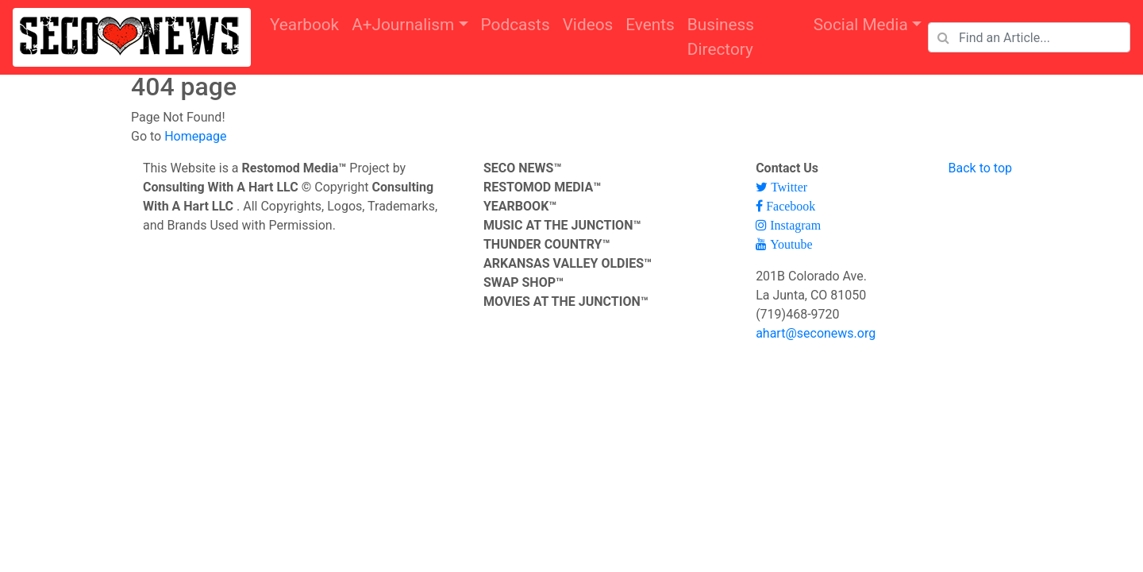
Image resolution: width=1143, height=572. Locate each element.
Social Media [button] (861, 24)
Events (650, 24)
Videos (588, 24)
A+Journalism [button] (403, 24)
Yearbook (304, 24)
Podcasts (515, 24)
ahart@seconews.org (816, 333)
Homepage (195, 136)
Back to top (980, 168)
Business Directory (720, 37)
